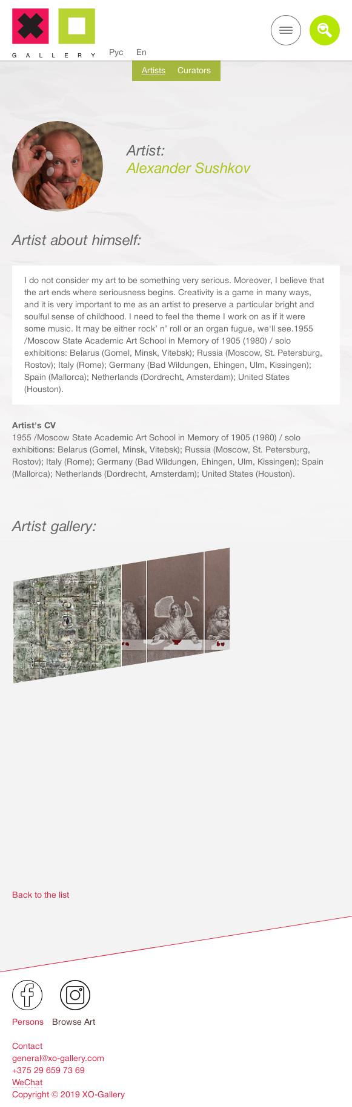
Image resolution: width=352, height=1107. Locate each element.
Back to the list (40, 895)
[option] (176, 735)
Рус (116, 52)
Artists (153, 70)
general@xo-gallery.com (58, 1058)
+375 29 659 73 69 (48, 1070)
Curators (194, 70)
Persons (28, 1022)
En (141, 52)
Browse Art (73, 1022)
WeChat (27, 1082)
